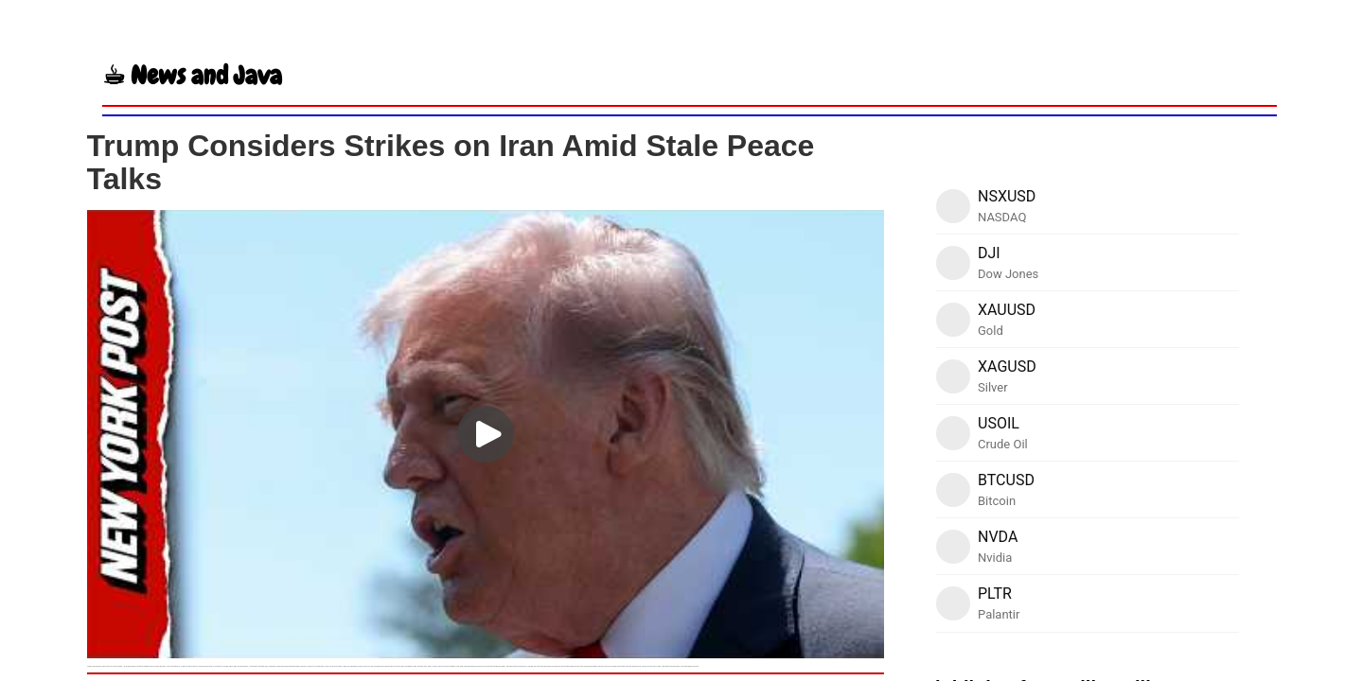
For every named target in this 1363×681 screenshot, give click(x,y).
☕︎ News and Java (192, 76)
